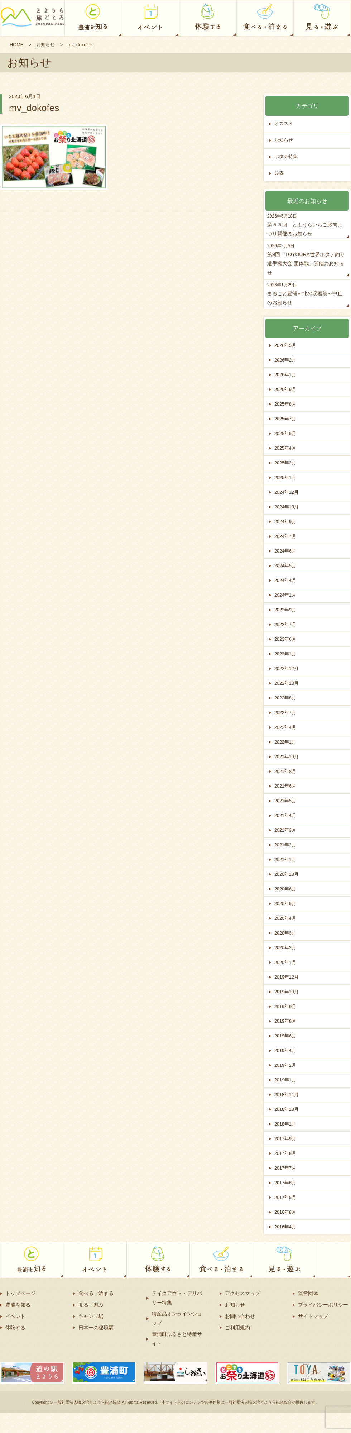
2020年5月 (285, 903)
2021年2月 (285, 844)
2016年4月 (285, 1226)
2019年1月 (285, 1080)
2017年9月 (285, 1138)
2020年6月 (285, 889)
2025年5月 (285, 433)
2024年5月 (285, 565)
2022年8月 (285, 698)
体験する (15, 1328)
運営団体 (308, 1293)
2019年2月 (285, 1065)
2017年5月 (285, 1197)
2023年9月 (285, 609)
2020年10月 (286, 874)
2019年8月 (285, 1021)
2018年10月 (286, 1109)
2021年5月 (285, 800)
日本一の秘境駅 (96, 1328)
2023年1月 (285, 653)
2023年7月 (285, 624)
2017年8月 (285, 1153)
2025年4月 (285, 448)
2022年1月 (285, 742)
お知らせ (46, 44)
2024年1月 (285, 595)
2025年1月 (285, 477)
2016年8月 (285, 1212)
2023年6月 (285, 639)
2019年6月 (285, 1035)
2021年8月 (285, 771)
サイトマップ (313, 1316)
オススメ (283, 123)
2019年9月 (285, 1006)
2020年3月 (285, 933)
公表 (279, 173)
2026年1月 (285, 374)
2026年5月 (285, 345)
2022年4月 (285, 727)
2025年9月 (285, 389)
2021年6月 (285, 786)
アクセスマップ (242, 1293)
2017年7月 (285, 1168)
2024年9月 (285, 521)
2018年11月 (286, 1094)
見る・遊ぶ (91, 1305)
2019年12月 (286, 977)
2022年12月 (286, 668)
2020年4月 (285, 918)
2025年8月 (285, 404)
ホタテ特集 (286, 156)
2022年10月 (286, 683)
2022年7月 (285, 712)
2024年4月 (285, 580)
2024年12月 (286, 492)
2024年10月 (286, 507)
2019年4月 (285, 1050)
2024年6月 (285, 551)
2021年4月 (285, 815)
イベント (15, 1316)
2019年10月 (286, 991)
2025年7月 (285, 418)
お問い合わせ (240, 1316)
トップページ (20, 1293)
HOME (17, 44)
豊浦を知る (17, 1305)
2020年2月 (285, 947)
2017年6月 (285, 1182)
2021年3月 (285, 830)
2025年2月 (285, 462)
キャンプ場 (91, 1316)
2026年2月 (285, 360)
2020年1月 (285, 962)
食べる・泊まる (96, 1293)
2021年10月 (286, 756)
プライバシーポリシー (323, 1305)
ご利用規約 (237, 1328)
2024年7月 (285, 536)
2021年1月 (285, 859)
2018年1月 (285, 1124)
